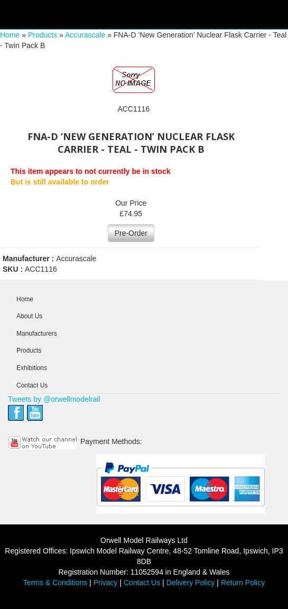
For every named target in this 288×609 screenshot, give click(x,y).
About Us (29, 316)
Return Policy (243, 582)
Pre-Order (131, 233)
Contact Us (32, 385)
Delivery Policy (190, 582)
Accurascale (85, 35)
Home (10, 35)
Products (42, 35)
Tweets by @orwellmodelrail (54, 399)
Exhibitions (31, 368)
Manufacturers (36, 333)
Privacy (106, 582)
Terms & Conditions (55, 582)
